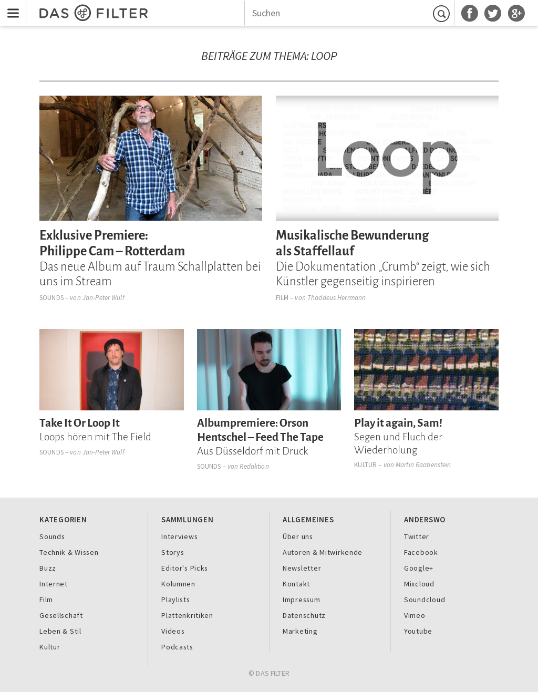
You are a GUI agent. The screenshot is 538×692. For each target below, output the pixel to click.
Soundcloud (424, 599)
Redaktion (254, 466)
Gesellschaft (61, 615)
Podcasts (177, 647)
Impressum (301, 599)
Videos (172, 631)
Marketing (300, 631)
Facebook (421, 552)
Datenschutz (304, 615)
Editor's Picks (184, 568)
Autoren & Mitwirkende (323, 552)
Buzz (47, 568)
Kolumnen (178, 583)
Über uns (298, 536)
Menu (10, 6)
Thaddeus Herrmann (336, 297)
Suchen (442, 13)
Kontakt (296, 583)
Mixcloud (419, 583)
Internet (53, 583)
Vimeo (415, 615)
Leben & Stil (60, 631)
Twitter (416, 536)
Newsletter (302, 568)
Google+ (418, 568)
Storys (172, 552)
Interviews (179, 536)
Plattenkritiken (187, 615)
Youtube (418, 631)
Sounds (51, 297)
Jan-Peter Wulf (103, 297)
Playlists (175, 599)
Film (282, 297)
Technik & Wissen (69, 552)
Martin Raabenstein (423, 464)
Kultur (365, 464)
